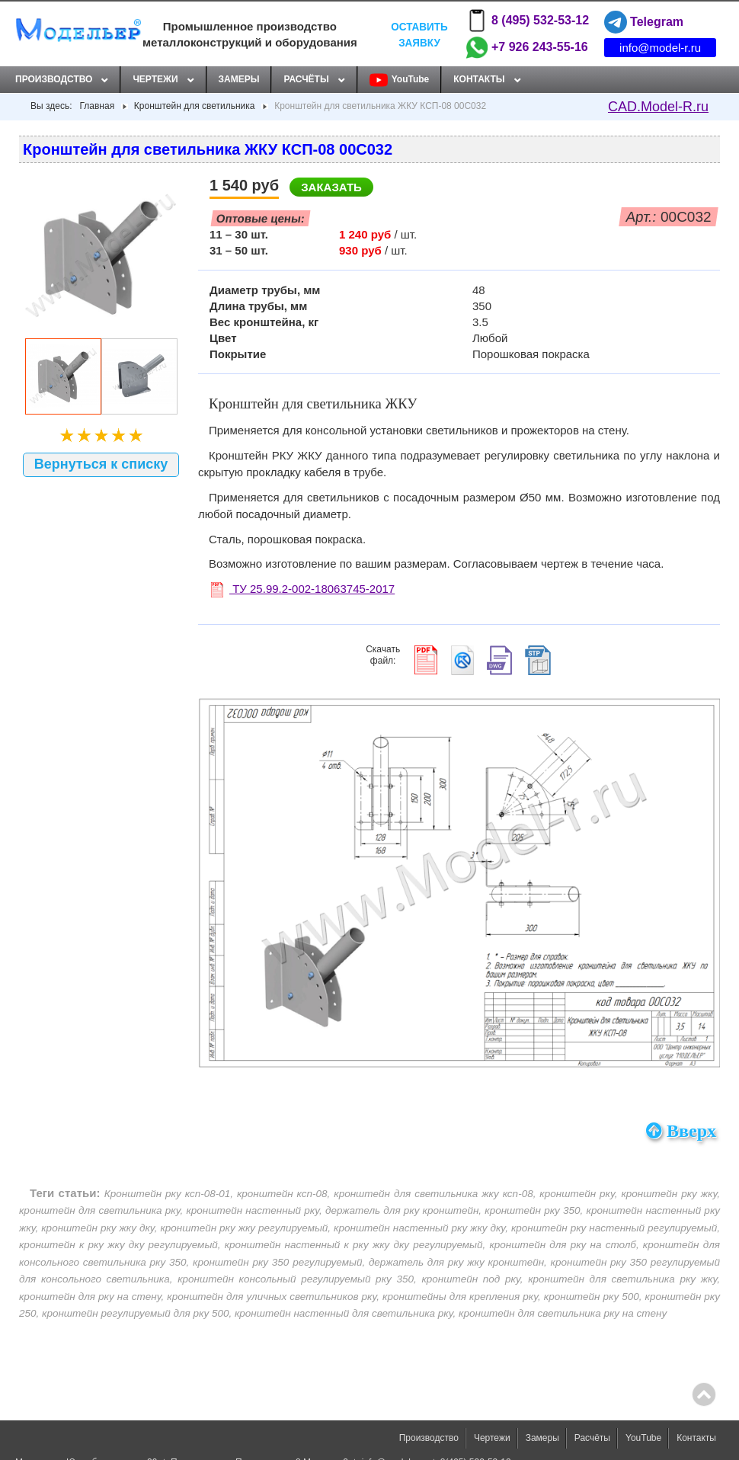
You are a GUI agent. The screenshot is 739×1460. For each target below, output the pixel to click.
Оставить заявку (419, 34)
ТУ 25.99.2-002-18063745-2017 (303, 588)
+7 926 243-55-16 (526, 47)
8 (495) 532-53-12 (527, 20)
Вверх (681, 1131)
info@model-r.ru (660, 47)
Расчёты (305, 79)
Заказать (331, 187)
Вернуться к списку (101, 464)
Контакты (478, 79)
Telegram (643, 22)
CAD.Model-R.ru (658, 106)
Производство (53, 79)
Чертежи (155, 79)
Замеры (239, 79)
